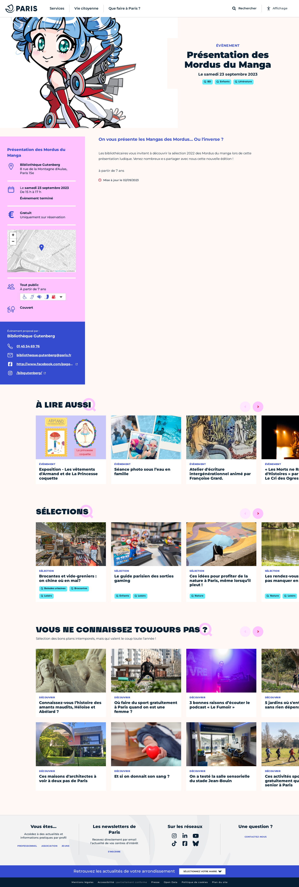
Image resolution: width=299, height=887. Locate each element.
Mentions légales (83, 882)
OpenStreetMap (60, 271)
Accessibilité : (122, 882)
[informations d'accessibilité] (43, 296)
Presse (155, 882)
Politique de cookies (195, 882)
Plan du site (220, 882)
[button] (41, 247)
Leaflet (41, 271)
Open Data (170, 882)
